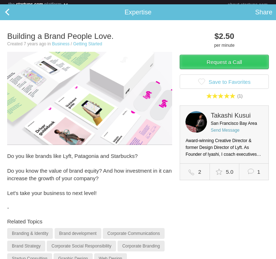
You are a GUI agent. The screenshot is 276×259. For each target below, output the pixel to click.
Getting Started (87, 48)
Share (263, 16)
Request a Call (224, 66)
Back (14, 16)
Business (61, 48)
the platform (38, 4)
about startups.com (248, 4)
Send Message (225, 134)
